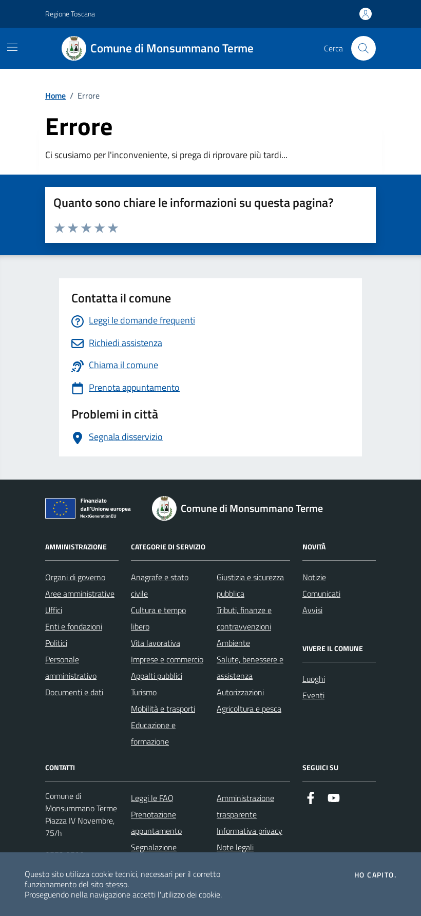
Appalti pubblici (156, 676)
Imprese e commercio (167, 659)
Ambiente (233, 643)
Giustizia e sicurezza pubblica (250, 585)
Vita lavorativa (155, 643)
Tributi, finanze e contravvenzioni (244, 618)
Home (55, 95)
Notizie (314, 577)
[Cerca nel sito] (363, 48)
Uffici (53, 610)
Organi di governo (75, 577)
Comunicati (321, 593)
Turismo (144, 692)
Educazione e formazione (153, 733)
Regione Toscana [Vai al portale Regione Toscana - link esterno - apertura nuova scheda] (70, 13)
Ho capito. (375, 875)
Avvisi (312, 610)
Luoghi (313, 679)
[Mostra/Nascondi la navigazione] (12, 47)
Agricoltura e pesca (249, 708)
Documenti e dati (74, 692)
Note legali (235, 847)
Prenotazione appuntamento (156, 822)
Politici (56, 643)
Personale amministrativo (71, 667)
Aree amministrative (79, 593)
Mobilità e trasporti (163, 708)
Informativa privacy (249, 831)
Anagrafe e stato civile (159, 585)
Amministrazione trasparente (245, 806)
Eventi (313, 695)
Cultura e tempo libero (158, 618)
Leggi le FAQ (152, 798)
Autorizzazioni (240, 692)
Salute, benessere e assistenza (250, 667)
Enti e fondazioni (73, 626)
